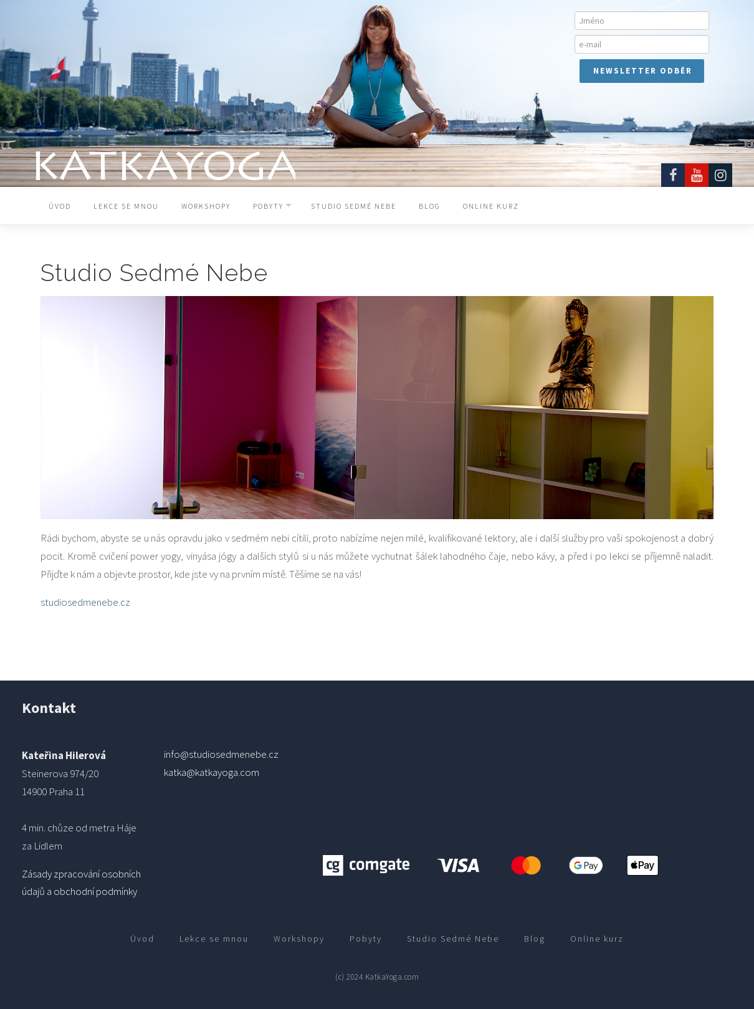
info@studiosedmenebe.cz (221, 754)
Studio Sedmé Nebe (353, 206)
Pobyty (268, 206)
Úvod (60, 206)
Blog (430, 206)
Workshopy (206, 206)
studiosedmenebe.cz (85, 602)
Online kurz (491, 206)
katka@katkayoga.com (211, 772)
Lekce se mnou (126, 206)
